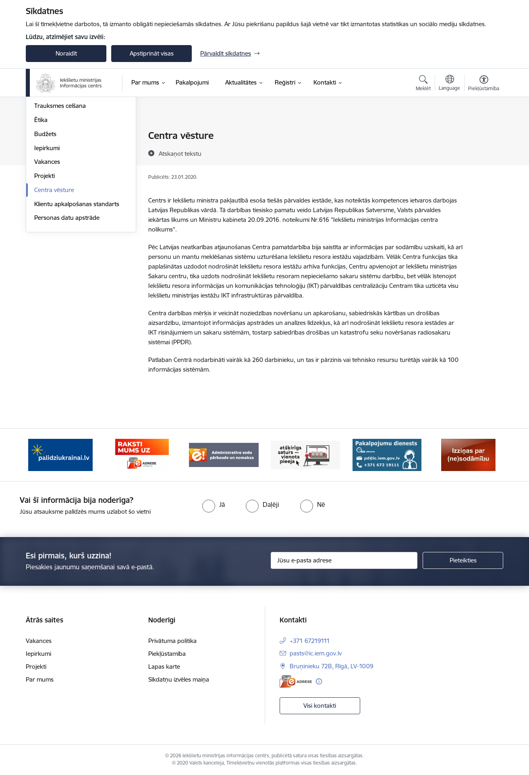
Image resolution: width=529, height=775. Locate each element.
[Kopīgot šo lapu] (483, 152)
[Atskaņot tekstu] (180, 153)
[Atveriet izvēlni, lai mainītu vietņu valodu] (449, 83)
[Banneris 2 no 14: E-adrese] (142, 454)
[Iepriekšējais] (44, 455)
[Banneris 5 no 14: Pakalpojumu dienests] (387, 454)
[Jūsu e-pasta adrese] (344, 560)
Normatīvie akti (54, 178)
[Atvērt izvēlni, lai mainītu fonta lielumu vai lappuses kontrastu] (483, 84)
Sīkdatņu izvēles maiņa (178, 679)
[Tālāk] (485, 455)
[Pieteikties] (463, 560)
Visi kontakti (319, 705)
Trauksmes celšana (60, 192)
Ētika (41, 206)
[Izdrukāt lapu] (483, 132)
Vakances (47, 248)
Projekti (44, 262)
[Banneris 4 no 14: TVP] (305, 454)
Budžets (45, 220)
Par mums (40, 679)
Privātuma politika (172, 641)
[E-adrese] (296, 681)
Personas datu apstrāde (67, 304)
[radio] (213, 504)
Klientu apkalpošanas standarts (76, 290)
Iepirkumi (47, 234)
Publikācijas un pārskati (66, 164)
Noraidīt (66, 53)
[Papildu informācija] (319, 681)
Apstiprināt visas (152, 53)
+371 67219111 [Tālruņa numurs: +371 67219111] (310, 641)
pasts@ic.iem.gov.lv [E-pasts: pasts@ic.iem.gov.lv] (316, 653)
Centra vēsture (54, 276)
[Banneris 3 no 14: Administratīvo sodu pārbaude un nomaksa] (224, 454)
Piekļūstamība (167, 653)
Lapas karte (164, 666)
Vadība (43, 136)
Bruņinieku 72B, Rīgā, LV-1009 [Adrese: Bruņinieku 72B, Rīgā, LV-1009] (331, 666)
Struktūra (47, 150)
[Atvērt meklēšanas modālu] (423, 84)
